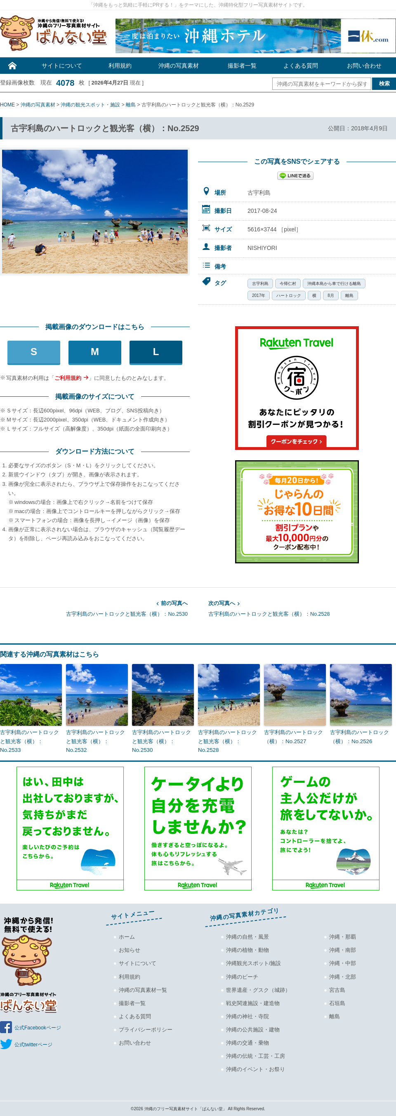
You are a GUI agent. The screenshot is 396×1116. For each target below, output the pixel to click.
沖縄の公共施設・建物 (253, 1029)
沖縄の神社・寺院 (247, 1015)
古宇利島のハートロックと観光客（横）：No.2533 (29, 740)
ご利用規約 (67, 378)
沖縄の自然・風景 (247, 936)
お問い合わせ (364, 65)
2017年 (258, 295)
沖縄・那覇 (342, 936)
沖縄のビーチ (242, 976)
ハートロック (288, 295)
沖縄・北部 (342, 976)
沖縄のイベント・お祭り (255, 1069)
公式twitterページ (33, 1044)
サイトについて (62, 65)
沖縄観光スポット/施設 (253, 963)
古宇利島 (260, 283)
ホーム (127, 936)
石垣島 (337, 1002)
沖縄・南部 (342, 949)
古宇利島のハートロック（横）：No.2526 (359, 736)
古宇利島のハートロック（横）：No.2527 (293, 736)
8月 (331, 295)
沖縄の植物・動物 (247, 949)
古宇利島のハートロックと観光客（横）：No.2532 (95, 740)
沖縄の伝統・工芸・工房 (255, 1055)
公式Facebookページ (37, 1027)
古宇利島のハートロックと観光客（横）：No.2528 (302, 608)
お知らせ (129, 949)
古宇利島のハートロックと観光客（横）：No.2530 (94, 608)
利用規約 (120, 65)
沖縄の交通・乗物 (247, 1042)
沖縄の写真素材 (178, 65)
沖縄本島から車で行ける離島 (334, 283)
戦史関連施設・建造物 (253, 1002)
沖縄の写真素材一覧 (143, 989)
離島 (349, 295)
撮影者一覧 (242, 65)
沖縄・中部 (342, 963)
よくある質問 (300, 65)
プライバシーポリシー (145, 1029)
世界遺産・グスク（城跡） (258, 989)
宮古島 (337, 989)
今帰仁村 (288, 283)
